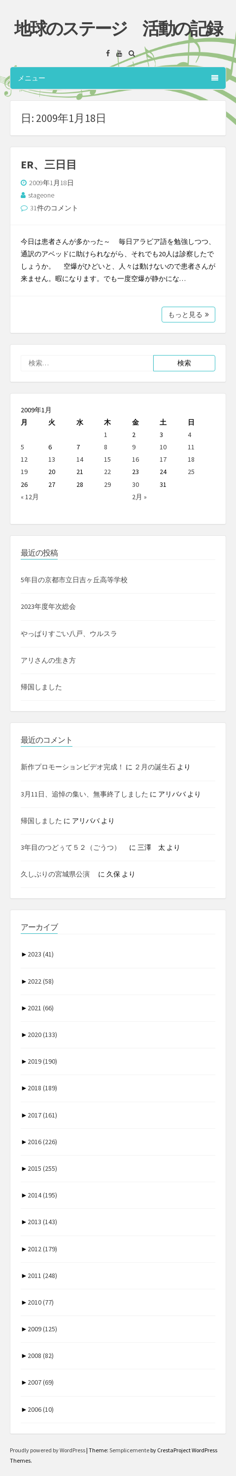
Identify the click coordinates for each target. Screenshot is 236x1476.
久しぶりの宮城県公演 (59, 874)
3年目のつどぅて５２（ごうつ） (74, 847)
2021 (41, 1007)
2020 (42, 1034)
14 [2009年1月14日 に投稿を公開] (79, 459)
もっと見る (188, 314)
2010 (41, 1302)
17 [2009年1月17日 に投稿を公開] (163, 459)
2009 (42, 1328)
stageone (41, 195)
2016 (42, 1141)
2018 (42, 1087)
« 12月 (30, 496)
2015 (42, 1168)
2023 (41, 954)
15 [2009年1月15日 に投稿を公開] (107, 459)
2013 (42, 1221)
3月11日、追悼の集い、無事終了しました (84, 794)
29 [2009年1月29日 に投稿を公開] (107, 484)
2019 (42, 1061)
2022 (41, 981)
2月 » (139, 496)
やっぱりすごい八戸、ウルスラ (69, 633)
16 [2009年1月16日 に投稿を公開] (135, 459)
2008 (41, 1355)
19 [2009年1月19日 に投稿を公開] (24, 471)
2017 (42, 1115)
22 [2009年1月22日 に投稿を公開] (107, 471)
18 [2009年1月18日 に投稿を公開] (191, 459)
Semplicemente (129, 1450)
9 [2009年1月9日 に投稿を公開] (133, 446)
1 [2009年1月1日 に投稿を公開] (105, 434)
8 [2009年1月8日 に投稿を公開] (105, 446)
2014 (42, 1195)
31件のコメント (54, 207)
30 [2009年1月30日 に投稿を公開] (135, 484)
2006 (41, 1409)
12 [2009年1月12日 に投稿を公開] (24, 459)
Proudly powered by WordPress (48, 1450)
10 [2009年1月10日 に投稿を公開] (163, 446)
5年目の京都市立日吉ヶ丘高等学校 (74, 579)
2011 (42, 1275)
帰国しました (41, 686)
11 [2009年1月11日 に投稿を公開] (191, 446)
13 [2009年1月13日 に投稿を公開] (51, 459)
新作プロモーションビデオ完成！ (72, 766)
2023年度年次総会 (48, 606)
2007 (41, 1382)
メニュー (118, 78)
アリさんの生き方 (48, 660)
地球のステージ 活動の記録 (118, 29)
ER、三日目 (49, 164)
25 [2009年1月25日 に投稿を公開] (191, 471)
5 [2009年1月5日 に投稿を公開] (22, 446)
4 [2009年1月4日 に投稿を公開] (189, 434)
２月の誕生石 (154, 766)
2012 (42, 1248)
